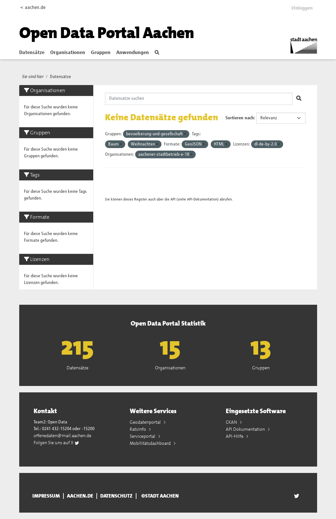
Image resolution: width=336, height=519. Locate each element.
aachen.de (80, 496)
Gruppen (101, 52)
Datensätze (32, 52)
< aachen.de (32, 7)
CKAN (232, 422)
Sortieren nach (239, 118)
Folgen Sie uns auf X (56, 442)
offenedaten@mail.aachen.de (62, 435)
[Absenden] (299, 99)
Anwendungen (132, 52)
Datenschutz (116, 496)
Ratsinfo (138, 429)
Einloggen (302, 8)
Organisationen (67, 52)
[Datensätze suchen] (198, 99)
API (173, 199)
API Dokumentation (246, 429)
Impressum (46, 496)
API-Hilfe (235, 436)
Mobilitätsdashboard (151, 443)
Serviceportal (143, 436)
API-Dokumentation (202, 199)
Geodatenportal (146, 422)
